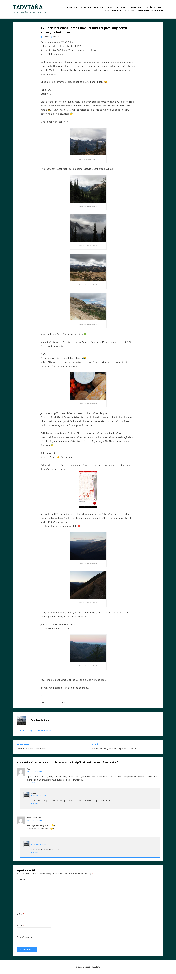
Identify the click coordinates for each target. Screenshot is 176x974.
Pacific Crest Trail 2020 (58, 703)
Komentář (22, 879)
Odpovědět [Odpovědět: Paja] (31, 783)
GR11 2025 (72, 7)
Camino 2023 (136, 7)
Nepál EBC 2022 (154, 7)
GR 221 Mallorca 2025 (92, 7)
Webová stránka (24, 937)
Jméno (20, 914)
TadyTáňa (28, 7)
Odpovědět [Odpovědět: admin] (35, 804)
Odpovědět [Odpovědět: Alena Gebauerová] (31, 832)
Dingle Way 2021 (113, 10)
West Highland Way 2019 (150, 10)
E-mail (20, 925)
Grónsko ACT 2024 (116, 7)
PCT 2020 (129, 10)
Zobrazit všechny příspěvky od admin (34, 730)
